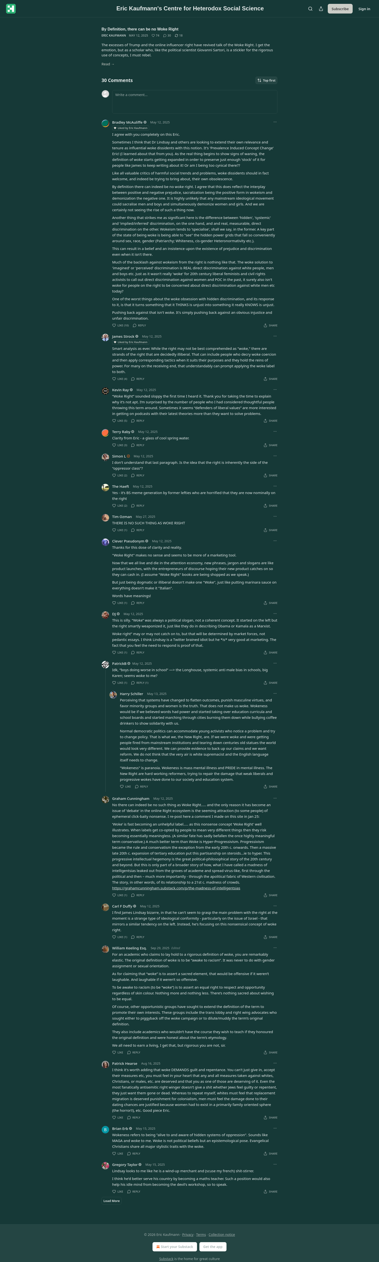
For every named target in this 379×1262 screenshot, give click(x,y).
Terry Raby (121, 431)
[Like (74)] (155, 35)
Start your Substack (174, 1246)
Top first (266, 80)
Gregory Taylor (125, 1164)
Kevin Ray (120, 389)
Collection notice (222, 1234)
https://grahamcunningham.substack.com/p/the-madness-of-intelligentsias (176, 888)
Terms (201, 1234)
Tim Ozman (122, 516)
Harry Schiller (131, 693)
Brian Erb (120, 1128)
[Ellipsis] (275, 122)
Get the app (213, 1246)
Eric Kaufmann (114, 35)
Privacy (188, 1234)
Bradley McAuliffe (127, 122)
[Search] (310, 9)
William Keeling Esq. (129, 948)
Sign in (364, 8)
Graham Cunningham (130, 798)
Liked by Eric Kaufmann (130, 128)
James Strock (123, 336)
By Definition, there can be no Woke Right (140, 29)
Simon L (119, 456)
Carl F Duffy (122, 906)
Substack (166, 1258)
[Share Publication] (321, 9)
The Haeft (120, 486)
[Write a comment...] (194, 102)
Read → (108, 63)
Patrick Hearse (124, 1063)
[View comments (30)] (167, 35)
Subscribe (340, 8)
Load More (111, 1201)
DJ (114, 613)
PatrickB (119, 663)
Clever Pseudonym (128, 541)
